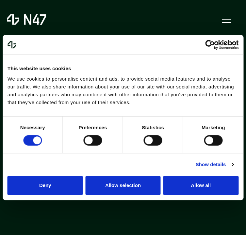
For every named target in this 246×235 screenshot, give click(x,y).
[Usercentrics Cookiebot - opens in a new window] (209, 45)
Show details (211, 164)
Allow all (201, 185)
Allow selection (123, 185)
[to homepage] (27, 19)
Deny (45, 185)
